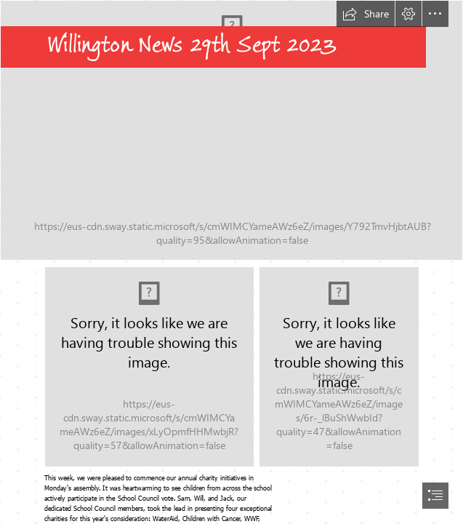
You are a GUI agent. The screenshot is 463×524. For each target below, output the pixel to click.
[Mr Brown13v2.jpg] (339, 366)
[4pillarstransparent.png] (149, 366)
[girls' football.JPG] (231, 130)
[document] (231, 262)
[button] (366, 14)
